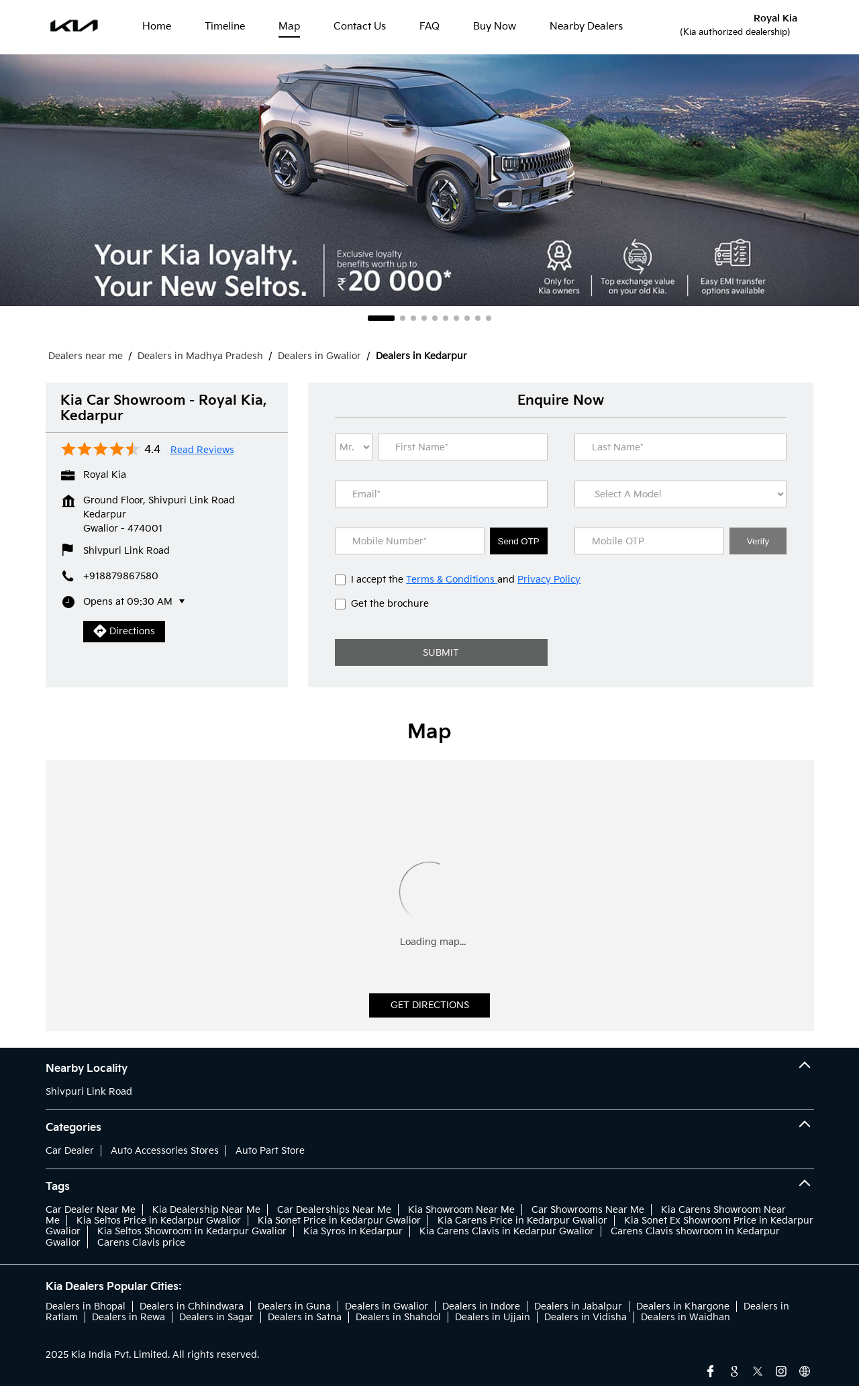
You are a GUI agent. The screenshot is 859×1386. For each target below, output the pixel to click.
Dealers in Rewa (128, 1317)
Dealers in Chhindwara (192, 1306)
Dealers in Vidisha (585, 1317)
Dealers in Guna (294, 1306)
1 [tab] (381, 318)
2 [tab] (402, 318)
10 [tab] (488, 318)
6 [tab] (445, 318)
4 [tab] (424, 318)
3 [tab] (413, 318)
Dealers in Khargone (682, 1306)
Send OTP (519, 541)
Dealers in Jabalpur (578, 1306)
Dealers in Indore (481, 1306)
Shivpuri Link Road (89, 1091)
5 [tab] (435, 318)
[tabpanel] (429, 180)
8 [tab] (467, 318)
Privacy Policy (548, 579)
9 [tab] (478, 318)
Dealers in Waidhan (685, 1317)
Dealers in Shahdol (398, 1317)
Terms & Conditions (451, 579)
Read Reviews (202, 450)
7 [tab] (456, 318)
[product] (680, 494)
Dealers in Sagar (216, 1317)
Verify (758, 541)
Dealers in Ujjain (492, 1317)
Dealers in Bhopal (85, 1306)
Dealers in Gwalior (386, 1306)
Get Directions (430, 1005)
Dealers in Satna (305, 1317)
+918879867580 (120, 576)
